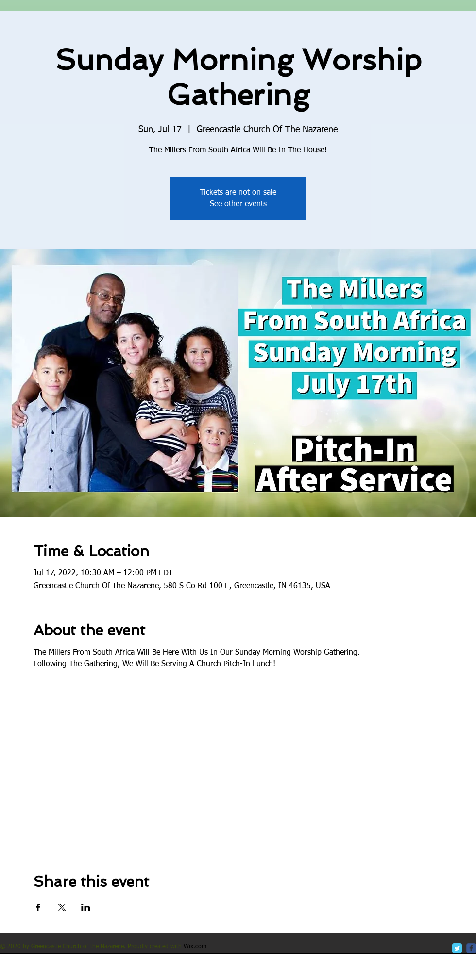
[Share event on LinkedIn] (85, 907)
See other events (238, 204)
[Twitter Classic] (457, 948)
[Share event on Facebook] (38, 907)
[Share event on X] (62, 907)
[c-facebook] (471, 948)
